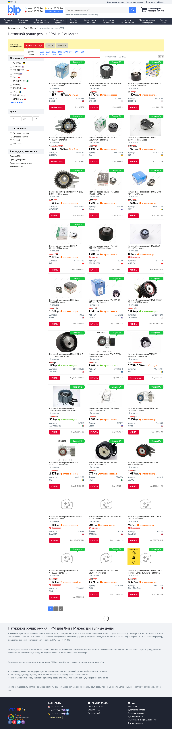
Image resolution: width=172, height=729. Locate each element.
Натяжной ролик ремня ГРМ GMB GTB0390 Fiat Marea (63, 572)
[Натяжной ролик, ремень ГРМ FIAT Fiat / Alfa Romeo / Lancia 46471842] (145, 558)
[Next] (61, 608)
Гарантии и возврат (136, 713)
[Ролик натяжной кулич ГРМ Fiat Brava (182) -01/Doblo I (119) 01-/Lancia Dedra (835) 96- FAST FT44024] (106, 450)
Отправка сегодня (19, 133)
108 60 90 (34, 8)
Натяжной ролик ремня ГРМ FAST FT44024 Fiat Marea (103, 463)
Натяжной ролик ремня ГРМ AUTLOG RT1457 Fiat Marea (144, 247)
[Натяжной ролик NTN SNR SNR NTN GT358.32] (106, 71)
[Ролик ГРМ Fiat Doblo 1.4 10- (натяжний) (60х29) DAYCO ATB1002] (106, 288)
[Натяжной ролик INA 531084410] (145, 125)
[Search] (132, 10)
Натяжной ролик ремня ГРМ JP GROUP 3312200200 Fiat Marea (145, 301)
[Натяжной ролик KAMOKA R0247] (145, 504)
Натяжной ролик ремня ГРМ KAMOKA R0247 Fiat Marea (144, 518)
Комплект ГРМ (16, 167)
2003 (60, 52)
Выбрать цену (57, 107)
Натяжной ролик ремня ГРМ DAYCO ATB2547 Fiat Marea (65, 85)
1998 (54, 55)
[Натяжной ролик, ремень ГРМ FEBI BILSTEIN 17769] (106, 234)
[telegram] (19, 722)
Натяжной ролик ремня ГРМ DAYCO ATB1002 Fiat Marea (104, 301)
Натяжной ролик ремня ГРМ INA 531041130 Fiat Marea (63, 247)
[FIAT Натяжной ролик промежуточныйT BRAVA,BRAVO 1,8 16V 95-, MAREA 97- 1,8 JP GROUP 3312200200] (145, 288)
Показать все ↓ (16, 102)
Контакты (150, 2)
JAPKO (15, 84)
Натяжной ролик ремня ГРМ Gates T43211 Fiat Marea (104, 409)
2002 (54, 52)
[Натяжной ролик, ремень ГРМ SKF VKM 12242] (106, 342)
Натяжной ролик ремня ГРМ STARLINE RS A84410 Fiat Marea (66, 193)
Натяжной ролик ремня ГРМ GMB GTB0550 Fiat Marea (103, 572)
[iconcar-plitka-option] (159, 56)
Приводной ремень (18, 160)
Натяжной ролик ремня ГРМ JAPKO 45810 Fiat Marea (143, 463)
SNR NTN (17, 95)
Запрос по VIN (53, 11)
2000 (42, 52)
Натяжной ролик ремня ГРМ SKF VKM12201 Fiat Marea (142, 355)
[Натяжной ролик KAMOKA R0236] (106, 504)
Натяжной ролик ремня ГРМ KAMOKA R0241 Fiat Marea (65, 518)
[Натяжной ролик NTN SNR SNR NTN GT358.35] (145, 71)
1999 (60, 55)
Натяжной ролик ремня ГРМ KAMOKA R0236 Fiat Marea (105, 518)
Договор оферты (135, 717)
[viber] (23, 722)
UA (10, 2)
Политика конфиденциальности (142, 720)
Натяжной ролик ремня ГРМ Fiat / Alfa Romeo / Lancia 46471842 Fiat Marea (145, 572)
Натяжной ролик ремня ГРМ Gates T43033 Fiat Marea (143, 409)
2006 (77, 52)
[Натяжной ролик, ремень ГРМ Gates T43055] (105, 180)
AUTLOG (17, 63)
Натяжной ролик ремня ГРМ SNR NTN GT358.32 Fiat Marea (105, 85)
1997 (48, 55)
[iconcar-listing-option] (162, 56)
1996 (42, 55)
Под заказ (16, 144)
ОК (36, 119)
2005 (71, 52)
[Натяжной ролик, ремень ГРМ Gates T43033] (145, 396)
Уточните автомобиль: (16, 45)
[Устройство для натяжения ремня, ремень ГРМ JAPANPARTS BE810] (66, 396)
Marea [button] (62, 45)
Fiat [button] (50, 45)
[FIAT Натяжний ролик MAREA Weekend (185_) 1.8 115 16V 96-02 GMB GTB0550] (106, 558)
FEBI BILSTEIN (19, 70)
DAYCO (17, 66)
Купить (94, 107)
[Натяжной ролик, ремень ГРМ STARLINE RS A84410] (66, 180)
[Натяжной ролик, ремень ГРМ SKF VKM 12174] (145, 180)
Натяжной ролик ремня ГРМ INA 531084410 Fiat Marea (142, 139)
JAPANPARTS (19, 81)
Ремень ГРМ (15, 156)
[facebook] (10, 722)
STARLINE (18, 99)
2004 (65, 52)
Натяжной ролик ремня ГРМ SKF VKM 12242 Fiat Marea (105, 355)
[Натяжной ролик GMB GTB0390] (66, 558)
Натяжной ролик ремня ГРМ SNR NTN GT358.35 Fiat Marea (144, 85)
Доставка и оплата (115, 2)
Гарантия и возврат (135, 2)
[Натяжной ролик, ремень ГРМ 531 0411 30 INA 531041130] (66, 234)
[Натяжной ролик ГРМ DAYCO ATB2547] (66, 71)
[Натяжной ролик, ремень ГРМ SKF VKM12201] (145, 342)
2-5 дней (15, 140)
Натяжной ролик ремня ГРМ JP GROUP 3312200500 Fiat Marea (66, 355)
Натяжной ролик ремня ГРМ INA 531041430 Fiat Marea (103, 139)
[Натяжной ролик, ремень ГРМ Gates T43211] (105, 396)
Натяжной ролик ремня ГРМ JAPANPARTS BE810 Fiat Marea (62, 409)
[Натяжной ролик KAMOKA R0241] (66, 504)
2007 (83, 52)
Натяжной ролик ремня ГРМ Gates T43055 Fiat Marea (104, 193)
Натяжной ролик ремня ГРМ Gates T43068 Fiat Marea (64, 301)
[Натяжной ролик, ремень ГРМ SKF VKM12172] (66, 450)
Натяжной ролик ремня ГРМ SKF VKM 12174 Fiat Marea (144, 193)
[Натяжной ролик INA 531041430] (106, 125)
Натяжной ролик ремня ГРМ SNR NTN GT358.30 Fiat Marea (65, 139)
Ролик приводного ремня (21, 163)
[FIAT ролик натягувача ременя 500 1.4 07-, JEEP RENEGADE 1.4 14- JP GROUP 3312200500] (66, 342)
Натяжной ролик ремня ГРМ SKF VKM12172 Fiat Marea (63, 463)
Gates (16, 74)
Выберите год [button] (34, 45)
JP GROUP (18, 88)
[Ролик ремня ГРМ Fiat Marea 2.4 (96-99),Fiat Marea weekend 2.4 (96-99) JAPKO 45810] (145, 450)
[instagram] (14, 722)
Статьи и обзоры (135, 723)
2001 (48, 52)
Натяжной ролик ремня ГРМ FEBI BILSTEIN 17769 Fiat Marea (103, 247)
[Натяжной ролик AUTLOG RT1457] (145, 234)
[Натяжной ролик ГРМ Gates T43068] (66, 288)
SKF (17, 92)
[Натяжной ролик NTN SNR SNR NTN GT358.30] (66, 125)
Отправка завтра (19, 137)
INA (15, 77)
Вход (160, 2)
